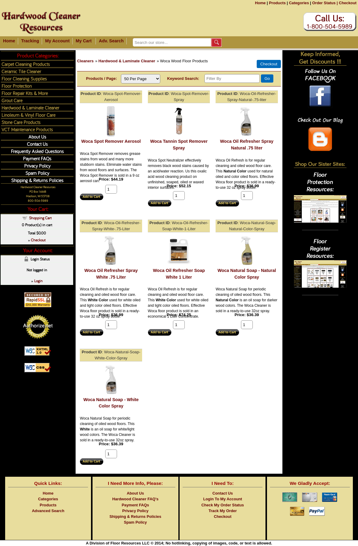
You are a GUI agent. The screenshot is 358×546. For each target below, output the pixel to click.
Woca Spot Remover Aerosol (111, 141)
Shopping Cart (40, 217)
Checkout (347, 3)
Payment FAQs (37, 158)
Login (38, 280)
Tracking (30, 40)
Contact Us (37, 144)
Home (260, 3)
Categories (299, 3)
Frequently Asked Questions (37, 151)
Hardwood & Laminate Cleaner (127, 61)
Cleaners (85, 61)
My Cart (84, 40)
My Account (57, 40)
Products (277, 3)
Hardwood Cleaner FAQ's (135, 499)
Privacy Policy (37, 165)
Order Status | (325, 3)
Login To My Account (222, 499)
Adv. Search (111, 40)
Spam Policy (37, 173)
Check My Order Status (222, 505)
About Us (37, 136)
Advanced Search (48, 510)
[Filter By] (232, 78)
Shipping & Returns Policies (37, 180)
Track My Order (223, 510)
